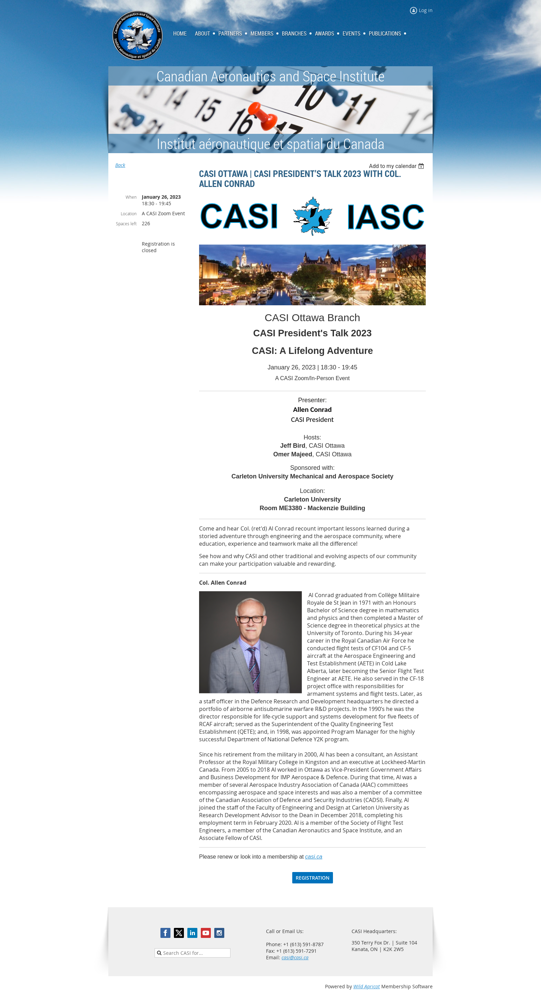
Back (120, 165)
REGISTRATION (312, 877)
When (131, 197)
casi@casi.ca (295, 957)
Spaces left (126, 223)
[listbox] (397, 166)
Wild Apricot (366, 986)
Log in (426, 10)
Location (129, 213)
